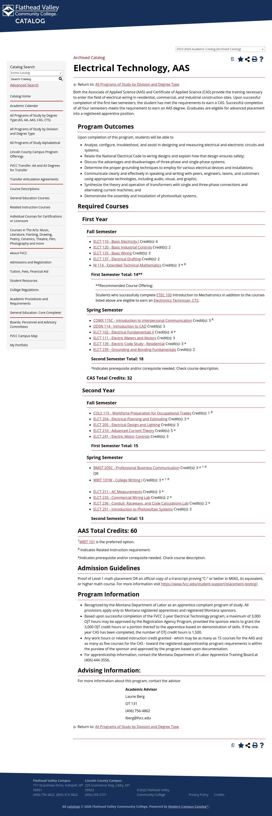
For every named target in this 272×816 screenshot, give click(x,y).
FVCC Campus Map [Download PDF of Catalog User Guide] (24, 336)
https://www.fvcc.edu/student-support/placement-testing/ (209, 583)
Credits (219, 795)
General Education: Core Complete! (35, 312)
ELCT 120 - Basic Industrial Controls (122, 247)
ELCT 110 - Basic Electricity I (116, 241)
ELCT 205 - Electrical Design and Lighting (126, 424)
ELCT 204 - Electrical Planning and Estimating (130, 419)
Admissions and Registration (30, 262)
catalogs (73, 806)
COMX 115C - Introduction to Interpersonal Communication (142, 320)
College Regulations (24, 290)
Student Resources (23, 280)
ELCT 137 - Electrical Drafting (117, 258)
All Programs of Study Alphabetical (35, 143)
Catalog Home (20, 96)
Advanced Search (24, 85)
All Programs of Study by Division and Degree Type (34, 131)
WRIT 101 (87, 541)
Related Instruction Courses (30, 207)
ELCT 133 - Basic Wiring (112, 253)
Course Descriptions (24, 189)
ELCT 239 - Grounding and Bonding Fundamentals (134, 349)
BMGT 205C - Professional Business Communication (136, 467)
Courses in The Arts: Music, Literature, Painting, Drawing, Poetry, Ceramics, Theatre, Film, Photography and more (33, 237)
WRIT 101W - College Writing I (117, 480)
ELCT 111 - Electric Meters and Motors (124, 337)
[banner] (30, 14)
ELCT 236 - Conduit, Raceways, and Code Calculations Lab (141, 503)
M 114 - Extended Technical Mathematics (127, 265)
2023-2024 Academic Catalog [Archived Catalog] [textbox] (209, 49)
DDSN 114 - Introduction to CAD (119, 326)
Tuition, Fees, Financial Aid (29, 271)
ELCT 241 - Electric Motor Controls (121, 436)
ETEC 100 (164, 295)
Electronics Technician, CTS (176, 300)
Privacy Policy (198, 795)
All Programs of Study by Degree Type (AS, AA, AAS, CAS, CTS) (33, 117)
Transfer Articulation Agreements (34, 179)
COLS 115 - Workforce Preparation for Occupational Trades (142, 413)
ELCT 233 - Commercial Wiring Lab (121, 497)
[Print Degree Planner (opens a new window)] (232, 59)
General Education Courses (30, 198)
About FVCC (18, 253)
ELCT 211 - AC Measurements (117, 491)
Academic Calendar (24, 106)
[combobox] (220, 49)
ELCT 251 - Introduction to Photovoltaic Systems (133, 509)
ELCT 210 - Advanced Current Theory (123, 430)
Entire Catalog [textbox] (20, 73)
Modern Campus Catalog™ (188, 806)
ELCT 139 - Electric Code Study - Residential (129, 343)
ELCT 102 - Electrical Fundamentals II (123, 332)
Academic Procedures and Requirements (29, 301)
